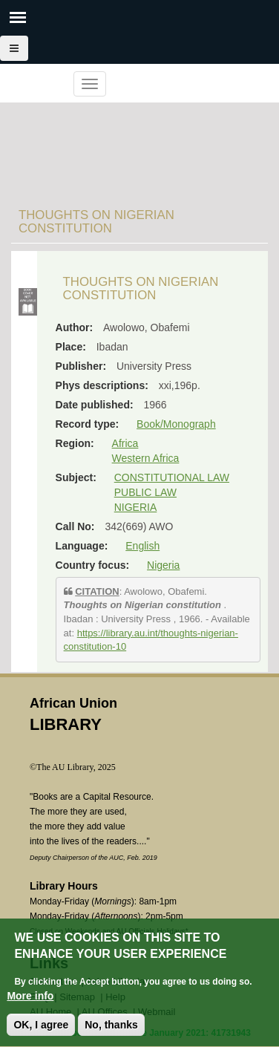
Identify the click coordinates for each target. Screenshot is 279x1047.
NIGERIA (135, 507)
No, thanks (111, 1035)
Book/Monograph (176, 424)
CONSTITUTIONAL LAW (171, 477)
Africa (125, 443)
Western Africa (146, 458)
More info (30, 1006)
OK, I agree (40, 1035)
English (142, 546)
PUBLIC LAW (145, 492)
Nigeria (163, 565)
